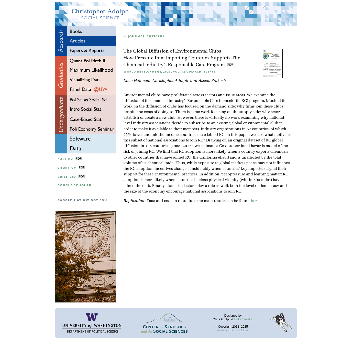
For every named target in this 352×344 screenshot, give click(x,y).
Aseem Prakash (212, 81)
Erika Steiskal (243, 319)
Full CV (65, 159)
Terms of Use (239, 330)
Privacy (222, 330)
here (255, 201)
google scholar (74, 185)
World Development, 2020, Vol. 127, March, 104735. (169, 71)
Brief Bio (66, 177)
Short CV (66, 168)
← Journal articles (144, 36)
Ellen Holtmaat (136, 81)
